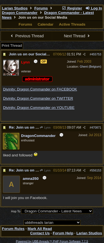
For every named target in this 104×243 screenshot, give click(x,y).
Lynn (45, 127)
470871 (96, 127)
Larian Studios (15, 8)
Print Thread (12, 45)
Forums (41, 8)
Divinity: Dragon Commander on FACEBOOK (40, 89)
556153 (96, 170)
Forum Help (63, 233)
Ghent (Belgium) (90, 66)
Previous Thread (26, 36)
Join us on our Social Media (33, 54)
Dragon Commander (19, 13)
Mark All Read (40, 229)
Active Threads (72, 24)
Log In (93, 8)
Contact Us (40, 233)
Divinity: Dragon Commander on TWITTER (38, 98)
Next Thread (77, 36)
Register (72, 8)
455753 (96, 54)
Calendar (46, 24)
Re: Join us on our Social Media (37, 127)
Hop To (16, 211)
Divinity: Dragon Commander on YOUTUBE (39, 107)
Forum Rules (13, 229)
